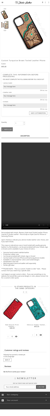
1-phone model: (7, 83)
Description (25, 136)
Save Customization (38, 113)
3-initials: (5, 102)
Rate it (7, 360)
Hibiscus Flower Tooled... (36, 325)
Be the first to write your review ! (14, 372)
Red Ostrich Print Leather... (12, 325)
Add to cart (8, 129)
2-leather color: (7, 92)
